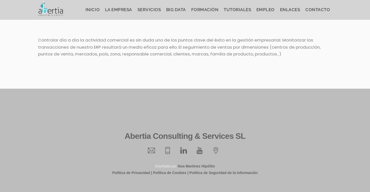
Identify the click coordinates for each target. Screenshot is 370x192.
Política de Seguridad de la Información (223, 173)
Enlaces (290, 9)
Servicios (149, 9)
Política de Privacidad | (132, 173)
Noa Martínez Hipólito (196, 166)
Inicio (92, 9)
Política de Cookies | (170, 173)
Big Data (176, 9)
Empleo (265, 9)
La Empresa (118, 9)
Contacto (317, 9)
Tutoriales (237, 9)
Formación (205, 9)
